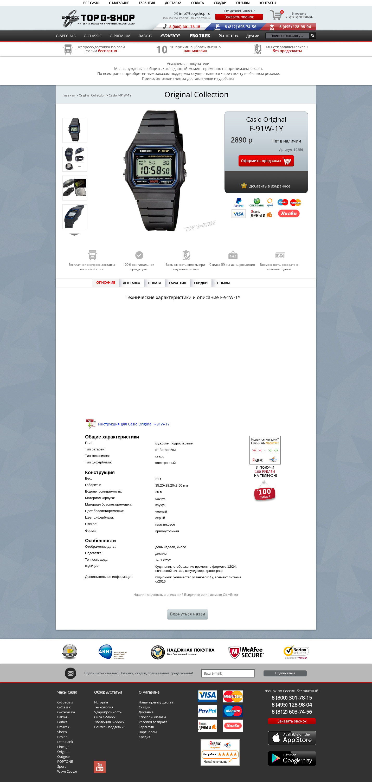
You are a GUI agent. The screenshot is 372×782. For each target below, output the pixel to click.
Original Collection (92, 95)
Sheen (62, 731)
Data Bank (65, 741)
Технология (103, 707)
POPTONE (65, 761)
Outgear (63, 756)
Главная (68, 95)
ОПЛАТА (197, 3)
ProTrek (63, 727)
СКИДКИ (220, 3)
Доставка (146, 712)
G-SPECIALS (66, 35)
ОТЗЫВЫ (242, 3)
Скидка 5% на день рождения (232, 264)
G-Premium (66, 712)
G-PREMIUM (120, 35)
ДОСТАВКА (173, 3)
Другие (252, 35)
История (101, 702)
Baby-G (62, 717)
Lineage (63, 746)
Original (63, 751)
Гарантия (146, 727)
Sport (61, 766)
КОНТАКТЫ (267, 3)
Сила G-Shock (105, 717)
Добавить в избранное (269, 186)
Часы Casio (67, 692)
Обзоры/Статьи (108, 692)
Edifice (62, 722)
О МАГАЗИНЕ (119, 3)
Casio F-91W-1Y (120, 95)
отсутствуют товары (299, 14)
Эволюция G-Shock (109, 722)
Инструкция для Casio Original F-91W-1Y (134, 424)
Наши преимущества (156, 702)
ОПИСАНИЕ (105, 282)
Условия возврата (153, 722)
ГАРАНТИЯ (147, 3)
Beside (62, 736)
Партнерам (148, 731)
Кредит (144, 736)
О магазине (149, 692)
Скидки (144, 707)
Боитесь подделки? (109, 727)
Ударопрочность (108, 712)
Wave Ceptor (67, 771)
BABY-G (145, 35)
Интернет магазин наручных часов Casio (98, 18)
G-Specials (65, 702)
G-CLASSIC (93, 35)
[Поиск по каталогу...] (288, 36)
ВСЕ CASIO (91, 3)
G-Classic (64, 707)
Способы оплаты (152, 717)
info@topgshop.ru (194, 13)
